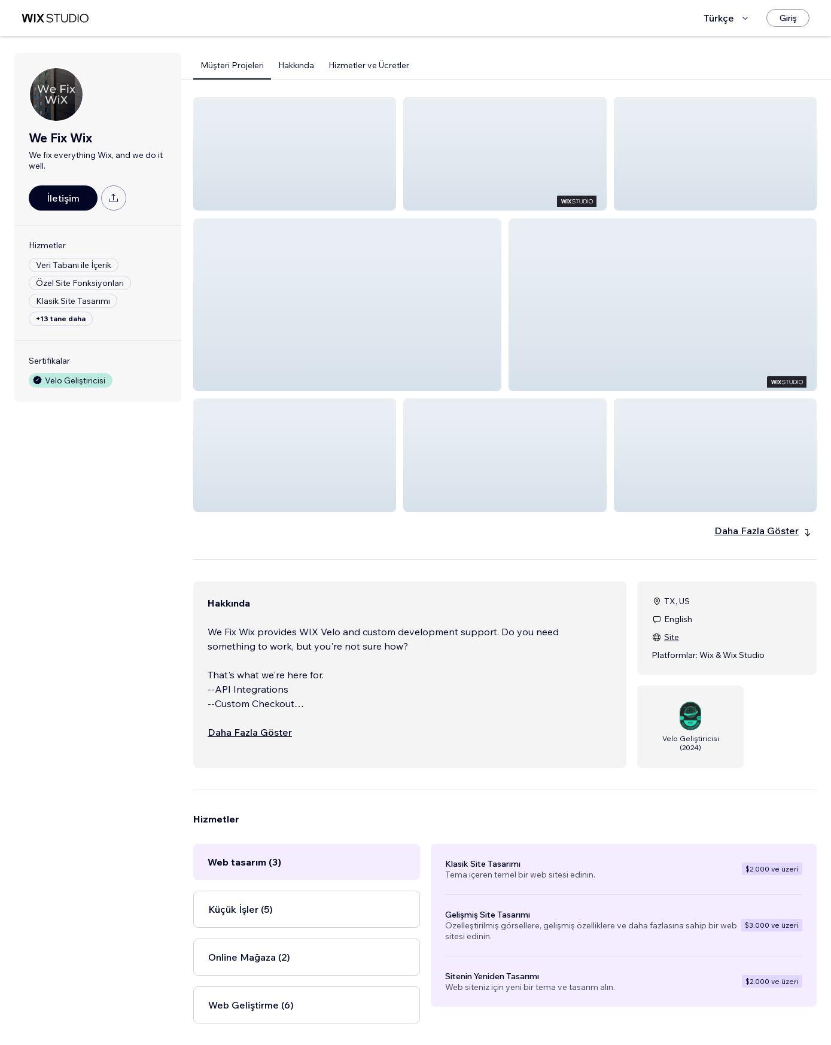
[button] (294, 154)
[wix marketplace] (55, 18)
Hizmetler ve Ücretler (368, 65)
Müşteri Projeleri (232, 65)
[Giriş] (787, 18)
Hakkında (296, 65)
